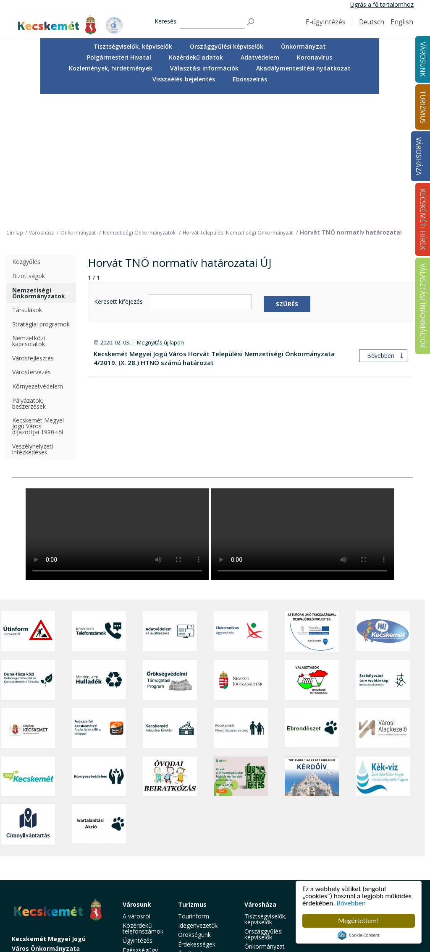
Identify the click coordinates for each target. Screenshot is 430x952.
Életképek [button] (136, 889)
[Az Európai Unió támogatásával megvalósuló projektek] (312, 506)
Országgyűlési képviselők (226, 46)
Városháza (418, 156)
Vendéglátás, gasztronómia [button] (197, 865)
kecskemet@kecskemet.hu (67, 867)
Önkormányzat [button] (303, 46)
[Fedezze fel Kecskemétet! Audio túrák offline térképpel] (99, 603)
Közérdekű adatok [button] (196, 57)
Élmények (191, 828)
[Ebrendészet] (312, 603)
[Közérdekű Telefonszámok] (99, 506)
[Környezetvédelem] (99, 651)
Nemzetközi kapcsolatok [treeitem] (28, 216)
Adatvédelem (260, 57)
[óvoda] (170, 651)
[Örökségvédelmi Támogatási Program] (170, 554)
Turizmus (192, 779)
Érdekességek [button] (196, 819)
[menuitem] (133, 46)
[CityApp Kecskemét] (28, 603)
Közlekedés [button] (138, 871)
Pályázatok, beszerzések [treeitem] (29, 278)
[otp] (241, 651)
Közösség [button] (136, 880)
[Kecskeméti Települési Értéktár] (170, 603)
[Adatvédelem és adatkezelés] (170, 506)
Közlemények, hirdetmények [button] (110, 68)
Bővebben (351, 903)
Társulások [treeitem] (27, 185)
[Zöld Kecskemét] (28, 651)
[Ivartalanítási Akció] (99, 699)
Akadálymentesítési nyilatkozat (303, 68)
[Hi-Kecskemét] (383, 506)
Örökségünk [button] (194, 810)
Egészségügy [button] (140, 825)
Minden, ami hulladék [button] (139, 911)
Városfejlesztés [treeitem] (33, 233)
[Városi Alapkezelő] (383, 603)
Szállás (187, 878)
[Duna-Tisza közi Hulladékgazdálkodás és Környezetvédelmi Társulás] (28, 554)
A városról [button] (136, 791)
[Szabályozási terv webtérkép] (383, 554)
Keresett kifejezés (118, 176)
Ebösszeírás (250, 79)
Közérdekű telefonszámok (143, 803)
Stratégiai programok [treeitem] (41, 199)
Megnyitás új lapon (160, 217)
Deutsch (371, 22)
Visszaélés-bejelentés (183, 79)
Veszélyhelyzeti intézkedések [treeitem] (32, 324)
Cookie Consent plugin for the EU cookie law (359, 935)
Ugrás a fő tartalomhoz (382, 4)
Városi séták (194, 853)
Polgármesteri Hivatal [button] (119, 57)
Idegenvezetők (198, 800)
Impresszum (28, 885)
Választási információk (382, 782)
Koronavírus (314, 57)
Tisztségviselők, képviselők (133, 46)
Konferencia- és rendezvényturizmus (205, 890)
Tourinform (193, 791)
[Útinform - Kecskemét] (28, 506)
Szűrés (287, 179)
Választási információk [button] (204, 68)
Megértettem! (358, 920)
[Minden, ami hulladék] (99, 554)
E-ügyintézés (326, 22)
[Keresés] (212, 22)
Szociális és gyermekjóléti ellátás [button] (141, 840)
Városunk (137, 779)
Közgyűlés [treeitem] (26, 137)
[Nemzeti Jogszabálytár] (241, 554)
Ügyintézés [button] (137, 815)
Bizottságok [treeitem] (28, 151)
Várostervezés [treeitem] (31, 247)
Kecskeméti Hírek (327, 782)
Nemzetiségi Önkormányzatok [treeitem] (38, 168)
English (402, 22)
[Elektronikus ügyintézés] (241, 506)
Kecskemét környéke (193, 841)
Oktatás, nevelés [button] (134, 858)
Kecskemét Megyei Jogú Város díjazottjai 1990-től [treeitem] (38, 301)
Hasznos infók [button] (197, 902)
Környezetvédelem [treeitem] (37, 261)
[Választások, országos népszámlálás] (312, 554)
